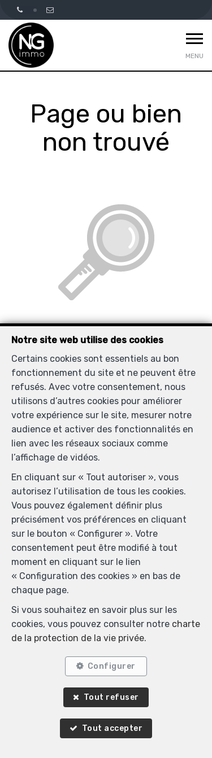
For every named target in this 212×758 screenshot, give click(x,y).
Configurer (112, 666)
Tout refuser (111, 697)
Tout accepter (112, 728)
